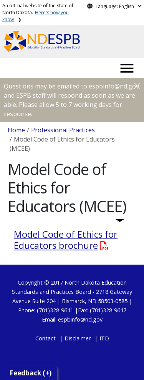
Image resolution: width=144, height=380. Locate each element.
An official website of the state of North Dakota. (37, 12)
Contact (45, 338)
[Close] (137, 85)
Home (16, 130)
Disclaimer (78, 338)
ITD (104, 338)
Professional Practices (63, 130)
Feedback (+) (30, 372)
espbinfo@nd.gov (80, 319)
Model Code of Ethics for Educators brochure (66, 240)
